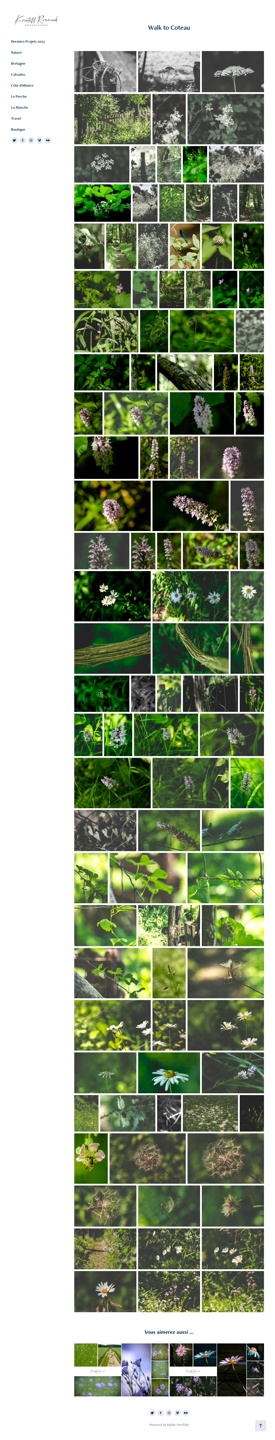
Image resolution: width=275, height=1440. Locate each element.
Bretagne (18, 63)
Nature (16, 52)
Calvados (18, 74)
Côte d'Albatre (22, 85)
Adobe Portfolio (178, 1424)
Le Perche (19, 96)
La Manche (19, 107)
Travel (16, 118)
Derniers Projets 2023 (28, 41)
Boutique (18, 129)
